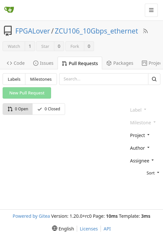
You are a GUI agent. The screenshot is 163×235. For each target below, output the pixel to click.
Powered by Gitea (31, 216)
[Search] (154, 79)
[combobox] (144, 135)
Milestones (41, 79)
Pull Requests (80, 63)
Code (16, 63)
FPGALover (32, 31)
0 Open (17, 109)
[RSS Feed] (145, 31)
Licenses (89, 229)
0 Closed (48, 109)
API (107, 229)
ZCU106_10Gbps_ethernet (96, 31)
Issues (43, 63)
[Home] (9, 10)
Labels (14, 79)
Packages (119, 63)
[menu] (144, 172)
